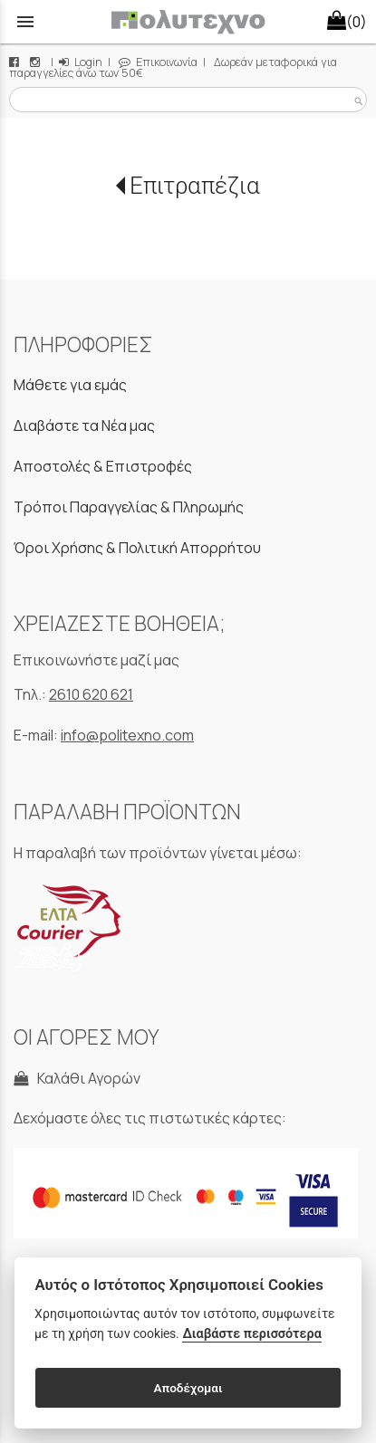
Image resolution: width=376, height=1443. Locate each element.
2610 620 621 (91, 694)
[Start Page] (188, 21)
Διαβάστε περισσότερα (251, 1334)
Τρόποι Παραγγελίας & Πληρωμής (129, 507)
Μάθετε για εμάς (70, 385)
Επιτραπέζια (195, 185)
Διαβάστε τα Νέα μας (84, 425)
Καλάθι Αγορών (77, 1078)
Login (80, 62)
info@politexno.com (127, 735)
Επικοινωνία (158, 62)
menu (25, 22)
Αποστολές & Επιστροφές (103, 466)
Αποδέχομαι (187, 1388)
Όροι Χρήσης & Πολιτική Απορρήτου (137, 548)
